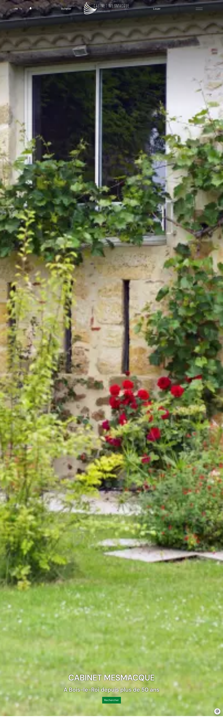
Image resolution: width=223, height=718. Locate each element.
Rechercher (111, 678)
